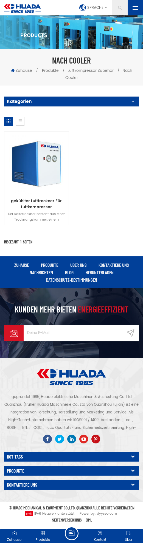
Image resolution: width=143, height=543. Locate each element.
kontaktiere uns (114, 265)
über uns (78, 265)
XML (89, 519)
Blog (69, 272)
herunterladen (100, 272)
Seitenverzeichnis (67, 519)
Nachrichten (41, 272)
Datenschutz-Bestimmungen (71, 280)
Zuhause (21, 70)
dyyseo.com (107, 513)
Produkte (50, 70)
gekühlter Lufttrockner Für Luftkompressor (36, 204)
